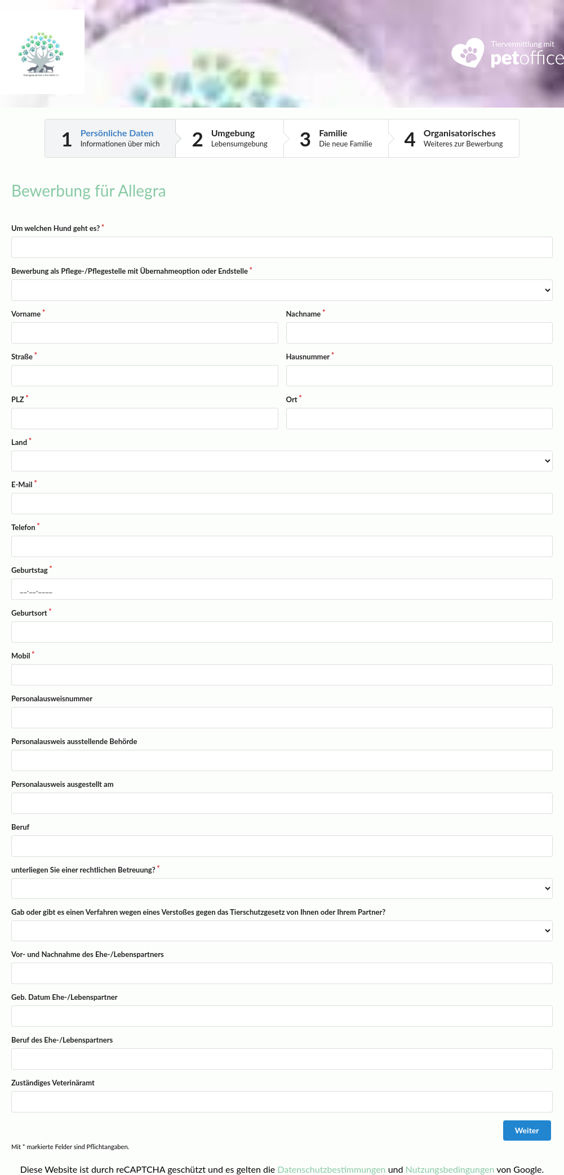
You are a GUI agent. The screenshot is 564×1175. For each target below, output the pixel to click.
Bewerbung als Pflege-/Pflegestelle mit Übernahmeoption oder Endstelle (129, 270)
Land (19, 442)
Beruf (20, 826)
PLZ (17, 399)
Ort (291, 399)
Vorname (26, 313)
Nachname (303, 313)
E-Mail (22, 484)
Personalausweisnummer (51, 698)
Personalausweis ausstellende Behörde (74, 741)
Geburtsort (29, 612)
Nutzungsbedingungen (450, 1169)
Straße (22, 356)
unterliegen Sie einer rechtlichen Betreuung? (83, 869)
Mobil (20, 655)
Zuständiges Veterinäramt (53, 1082)
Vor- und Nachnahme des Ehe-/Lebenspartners (87, 954)
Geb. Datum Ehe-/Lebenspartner (64, 997)
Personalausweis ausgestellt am (62, 784)
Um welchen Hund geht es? (55, 228)
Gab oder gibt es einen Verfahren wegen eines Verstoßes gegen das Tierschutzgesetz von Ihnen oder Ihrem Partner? (198, 911)
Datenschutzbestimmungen (331, 1169)
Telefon (23, 527)
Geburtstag (29, 570)
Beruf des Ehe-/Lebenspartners (62, 1039)
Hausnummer (308, 356)
